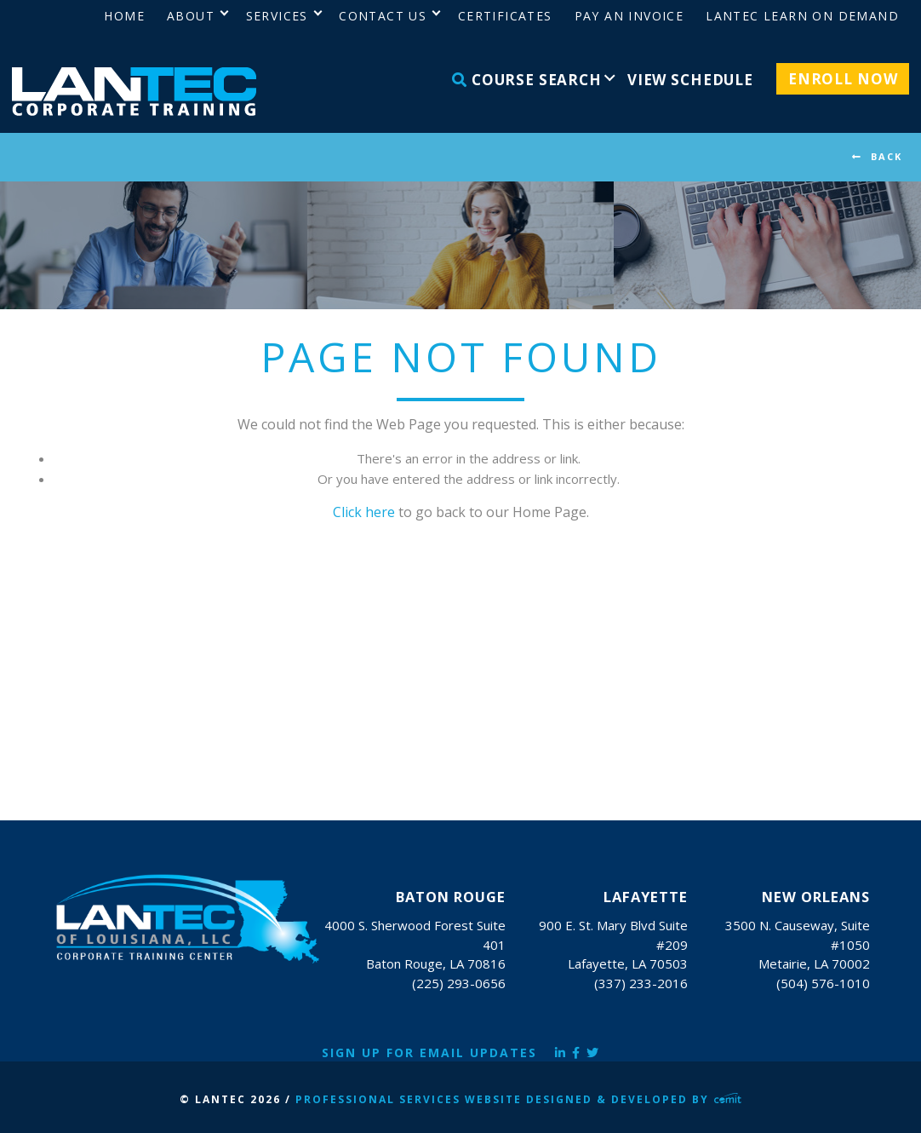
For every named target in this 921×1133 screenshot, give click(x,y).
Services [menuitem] (277, 16)
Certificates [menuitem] (505, 16)
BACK (886, 156)
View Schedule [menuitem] (690, 79)
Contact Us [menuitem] (382, 16)
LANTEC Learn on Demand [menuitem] (802, 16)
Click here (364, 512)
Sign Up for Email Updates (429, 1052)
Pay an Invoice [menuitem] (629, 16)
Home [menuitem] (124, 16)
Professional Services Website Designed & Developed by (518, 1099)
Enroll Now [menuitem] (843, 79)
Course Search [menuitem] (527, 79)
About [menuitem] (191, 16)
